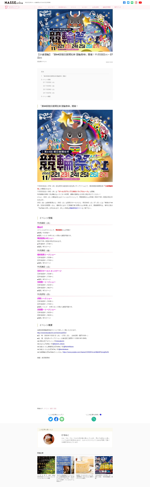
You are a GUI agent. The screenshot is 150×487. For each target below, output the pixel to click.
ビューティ (51, 7)
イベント (73, 7)
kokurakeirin (60, 341)
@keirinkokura (63, 349)
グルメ (40, 7)
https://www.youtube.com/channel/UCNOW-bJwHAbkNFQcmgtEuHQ (86, 352)
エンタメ (84, 7)
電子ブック (117, 7)
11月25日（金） (49, 86)
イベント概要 (46, 96)
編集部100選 (106, 7)
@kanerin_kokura (58, 344)
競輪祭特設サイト (75, 208)
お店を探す (95, 7)
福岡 (51, 408)
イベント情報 (46, 79)
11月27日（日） (49, 93)
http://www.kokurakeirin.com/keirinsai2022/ (52, 333)
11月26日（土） (49, 89)
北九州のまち (62, 7)
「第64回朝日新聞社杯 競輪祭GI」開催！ (54, 76)
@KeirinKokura (68, 347)
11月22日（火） (49, 82)
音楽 (55, 408)
